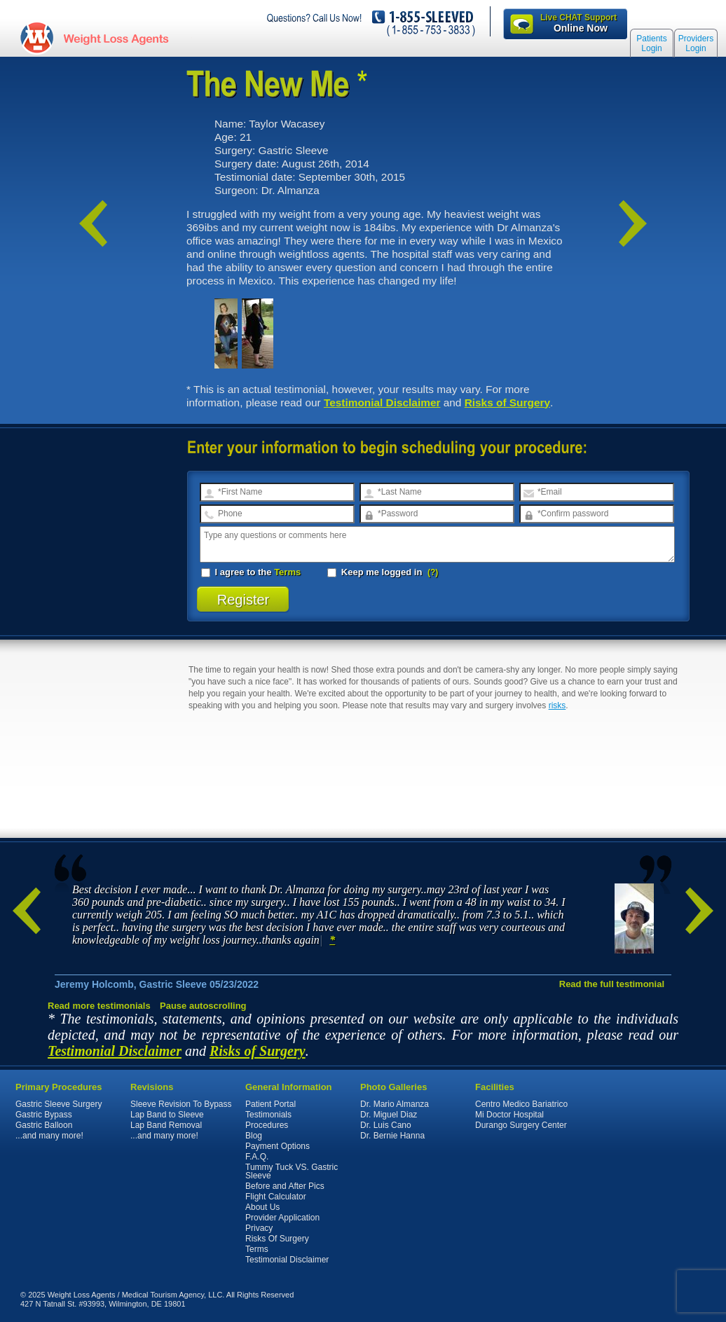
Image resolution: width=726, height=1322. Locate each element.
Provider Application (282, 1218)
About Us (262, 1207)
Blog (253, 1136)
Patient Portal (270, 1104)
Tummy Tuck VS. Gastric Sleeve (291, 1171)
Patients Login (651, 43)
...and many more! (49, 1136)
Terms (287, 572)
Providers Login (696, 43)
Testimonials (268, 1115)
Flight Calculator (275, 1196)
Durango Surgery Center (521, 1125)
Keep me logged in (376, 572)
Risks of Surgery (507, 402)
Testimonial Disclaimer (382, 402)
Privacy (259, 1228)
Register (243, 599)
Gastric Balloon (43, 1125)
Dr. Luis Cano (385, 1125)
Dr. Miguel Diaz (388, 1115)
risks (557, 705)
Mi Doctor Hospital (509, 1115)
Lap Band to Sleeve (167, 1115)
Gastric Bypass (43, 1115)
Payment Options (277, 1146)
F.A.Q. (256, 1157)
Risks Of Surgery (277, 1239)
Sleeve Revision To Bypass (181, 1104)
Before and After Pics (284, 1186)
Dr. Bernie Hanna (392, 1136)
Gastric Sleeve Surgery (58, 1104)
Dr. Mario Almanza (394, 1104)
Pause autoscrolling (203, 1005)
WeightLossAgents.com (115, 37)
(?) (432, 572)
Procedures (266, 1125)
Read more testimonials (99, 1005)
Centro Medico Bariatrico (521, 1104)
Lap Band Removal (166, 1125)
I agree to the (251, 572)
